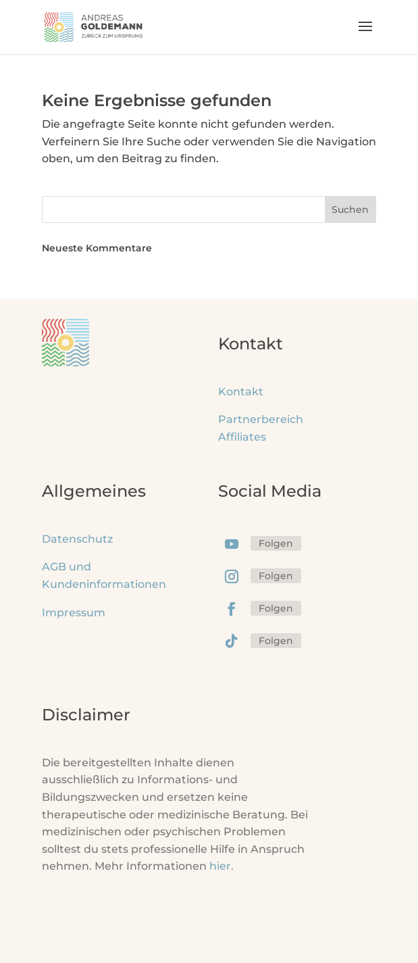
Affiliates (242, 436)
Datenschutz (77, 539)
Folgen (276, 543)
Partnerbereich (260, 419)
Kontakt (240, 391)
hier (221, 866)
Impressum (73, 612)
